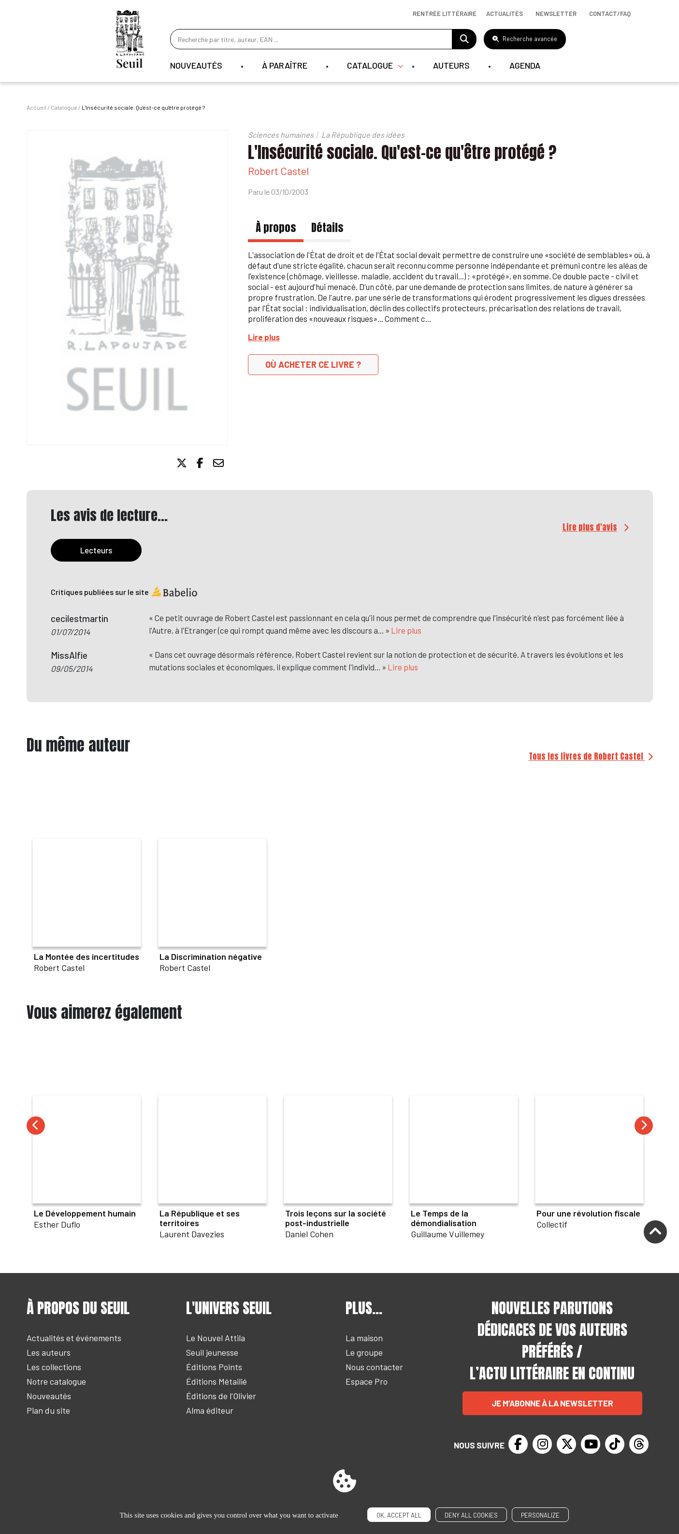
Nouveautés (196, 65)
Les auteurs (49, 1352)
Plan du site (48, 1410)
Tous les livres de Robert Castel (587, 756)
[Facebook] (518, 1444)
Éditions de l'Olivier (221, 1395)
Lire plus (406, 630)
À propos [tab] (276, 227)
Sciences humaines (281, 134)
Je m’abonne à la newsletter (552, 1403)
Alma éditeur (209, 1410)
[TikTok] (614, 1444)
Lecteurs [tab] (96, 550)
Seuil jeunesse (212, 1352)
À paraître (284, 65)
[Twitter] (566, 1444)
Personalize (540, 1515)
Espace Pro (367, 1381)
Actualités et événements (74, 1337)
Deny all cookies (471, 1515)
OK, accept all (398, 1515)
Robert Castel (278, 170)
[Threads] (639, 1444)
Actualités (504, 13)
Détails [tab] (327, 227)
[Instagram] (542, 1444)
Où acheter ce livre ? (313, 364)
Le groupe (364, 1352)
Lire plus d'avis (590, 527)
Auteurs (451, 65)
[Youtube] (590, 1444)
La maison (364, 1337)
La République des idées (363, 134)
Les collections (54, 1366)
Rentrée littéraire (445, 13)
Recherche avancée (524, 39)
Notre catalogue (56, 1381)
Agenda (524, 65)
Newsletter (556, 13)
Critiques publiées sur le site (125, 591)
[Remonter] (655, 1232)
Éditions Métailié (216, 1381)
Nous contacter (374, 1366)
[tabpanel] (340, 635)
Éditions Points (214, 1366)
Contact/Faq (610, 13)
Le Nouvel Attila (215, 1337)
